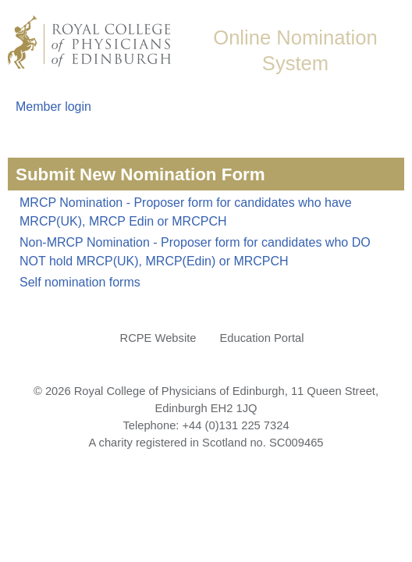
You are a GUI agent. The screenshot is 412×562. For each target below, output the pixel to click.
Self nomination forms (80, 282)
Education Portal (261, 338)
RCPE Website (158, 338)
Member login (53, 106)
